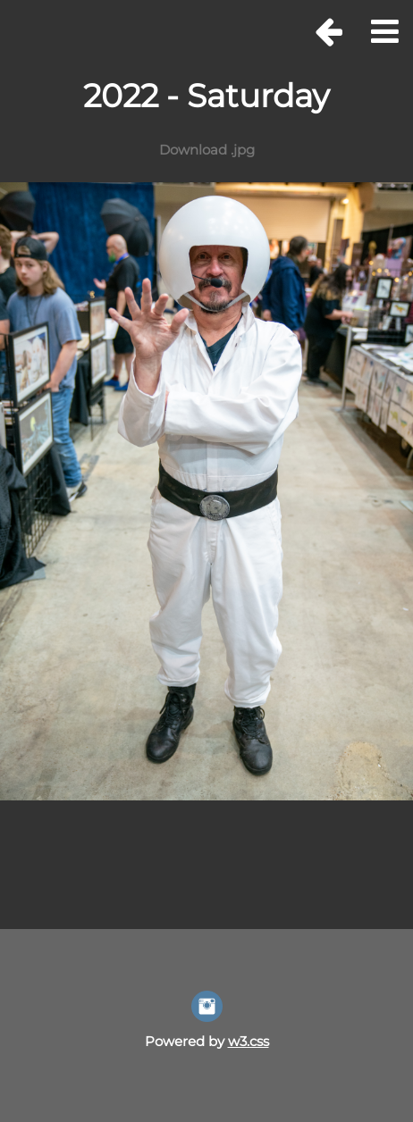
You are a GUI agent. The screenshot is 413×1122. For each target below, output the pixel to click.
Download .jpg (207, 149)
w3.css (248, 1041)
